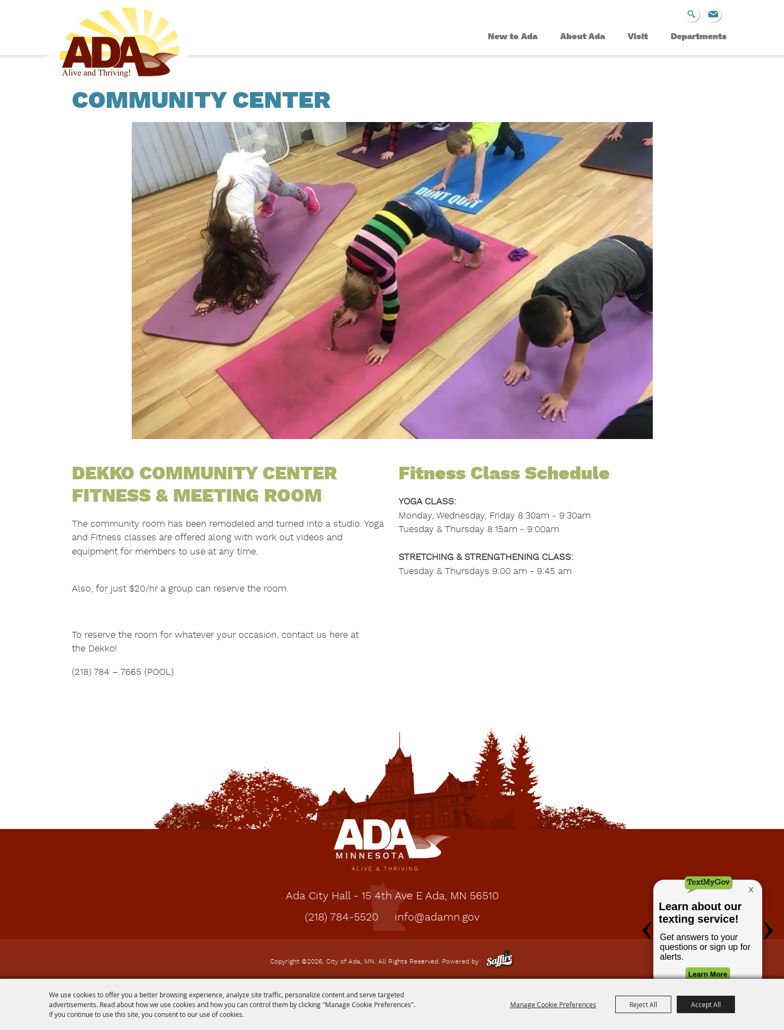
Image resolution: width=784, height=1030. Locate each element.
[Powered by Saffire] (499, 962)
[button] (392, 283)
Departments (699, 37)
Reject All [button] (643, 1004)
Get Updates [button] (713, 14)
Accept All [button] (706, 1004)
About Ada (582, 37)
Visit (638, 37)
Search (691, 14)
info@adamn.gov (437, 917)
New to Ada (512, 37)
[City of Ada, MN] (111, 47)
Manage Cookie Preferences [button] (553, 1004)
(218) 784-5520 (341, 917)
